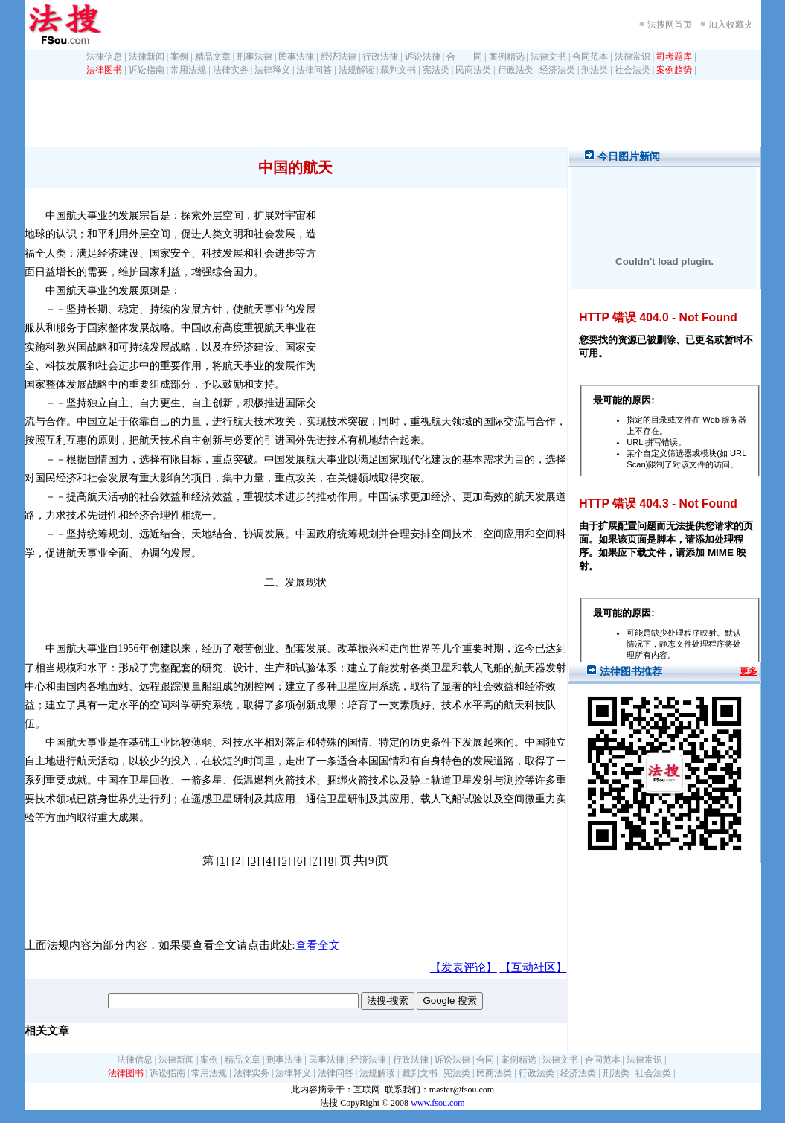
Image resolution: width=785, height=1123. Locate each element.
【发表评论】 (463, 967)
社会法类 (632, 70)
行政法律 (380, 56)
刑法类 (594, 70)
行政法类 (516, 70)
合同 (485, 1060)
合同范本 (590, 56)
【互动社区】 (533, 967)
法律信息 (104, 56)
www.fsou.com (438, 1103)
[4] (269, 860)
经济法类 (557, 70)
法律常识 (632, 56)
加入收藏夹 (730, 24)
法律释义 (272, 70)
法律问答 (314, 70)
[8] (330, 860)
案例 (179, 56)
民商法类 (473, 70)
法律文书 (548, 56)
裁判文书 (398, 70)
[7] (315, 860)
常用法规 (188, 70)
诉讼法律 (422, 56)
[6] (299, 860)
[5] (284, 860)
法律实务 (231, 70)
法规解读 (356, 70)
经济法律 (338, 56)
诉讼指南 (146, 70)
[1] (222, 860)
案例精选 (507, 56)
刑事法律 (254, 56)
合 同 (464, 56)
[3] (253, 860)
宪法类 (436, 70)
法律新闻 (146, 56)
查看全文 (317, 945)
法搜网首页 (669, 24)
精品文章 (213, 56)
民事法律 (296, 56)
